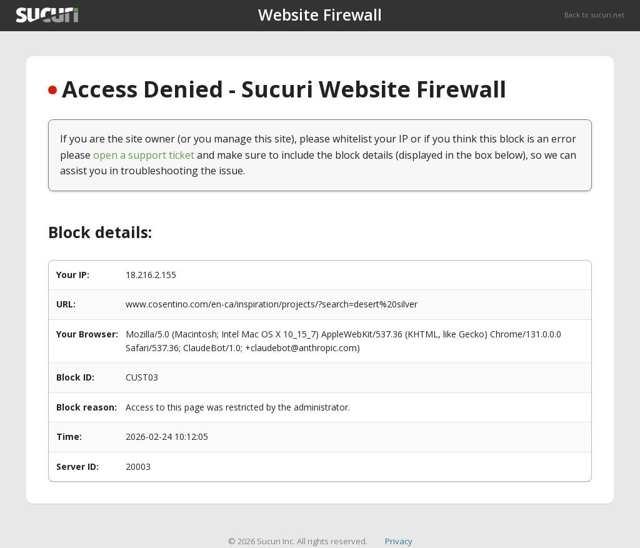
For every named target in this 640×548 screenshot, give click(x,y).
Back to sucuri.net (594, 14)
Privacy (398, 541)
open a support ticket (143, 155)
